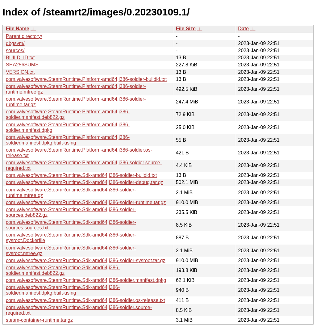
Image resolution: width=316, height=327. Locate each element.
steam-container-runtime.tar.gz (39, 320)
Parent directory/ (24, 36)
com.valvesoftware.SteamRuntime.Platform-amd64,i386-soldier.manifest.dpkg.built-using (68, 140)
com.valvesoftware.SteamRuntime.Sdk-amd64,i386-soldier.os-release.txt (85, 300)
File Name (17, 28)
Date (243, 28)
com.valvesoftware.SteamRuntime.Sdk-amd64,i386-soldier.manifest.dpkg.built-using (63, 290)
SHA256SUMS (22, 64)
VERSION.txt (20, 72)
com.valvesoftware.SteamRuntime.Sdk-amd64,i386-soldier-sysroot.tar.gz (85, 260)
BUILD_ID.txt (20, 57)
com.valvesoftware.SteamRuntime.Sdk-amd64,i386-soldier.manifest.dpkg (86, 280)
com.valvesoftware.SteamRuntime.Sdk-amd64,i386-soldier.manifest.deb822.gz (63, 270)
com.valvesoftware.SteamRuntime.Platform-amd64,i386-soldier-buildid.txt (86, 79)
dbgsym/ (15, 43)
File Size (186, 28)
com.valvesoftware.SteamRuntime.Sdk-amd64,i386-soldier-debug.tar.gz (84, 182)
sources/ (15, 50)
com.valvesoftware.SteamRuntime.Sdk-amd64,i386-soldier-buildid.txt (81, 175)
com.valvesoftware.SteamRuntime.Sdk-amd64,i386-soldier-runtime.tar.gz (86, 202)
